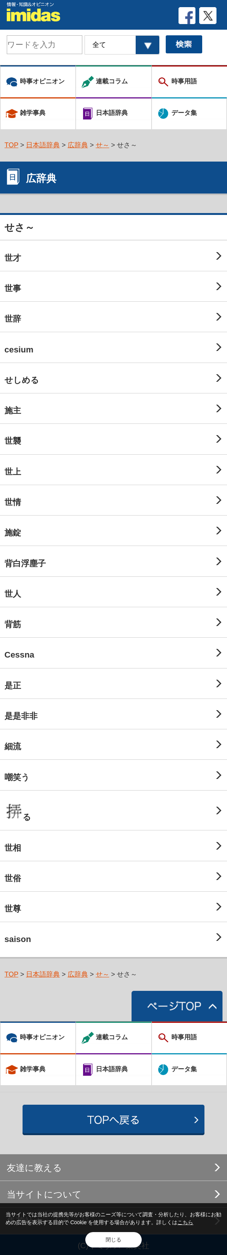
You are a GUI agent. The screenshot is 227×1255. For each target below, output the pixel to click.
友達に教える (34, 1168)
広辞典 (78, 145)
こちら (185, 1222)
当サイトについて (44, 1194)
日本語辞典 (43, 145)
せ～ (102, 145)
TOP (11, 145)
